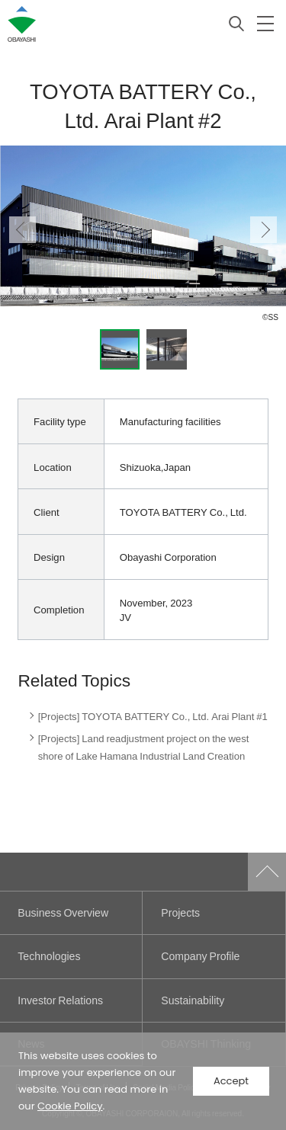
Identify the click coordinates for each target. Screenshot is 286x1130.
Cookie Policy (70, 1106)
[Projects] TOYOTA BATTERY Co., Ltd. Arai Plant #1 (153, 716)
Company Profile (200, 956)
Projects (180, 912)
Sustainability (192, 1000)
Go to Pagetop (267, 872)
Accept (231, 1081)
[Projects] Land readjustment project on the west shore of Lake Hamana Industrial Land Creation (143, 747)
